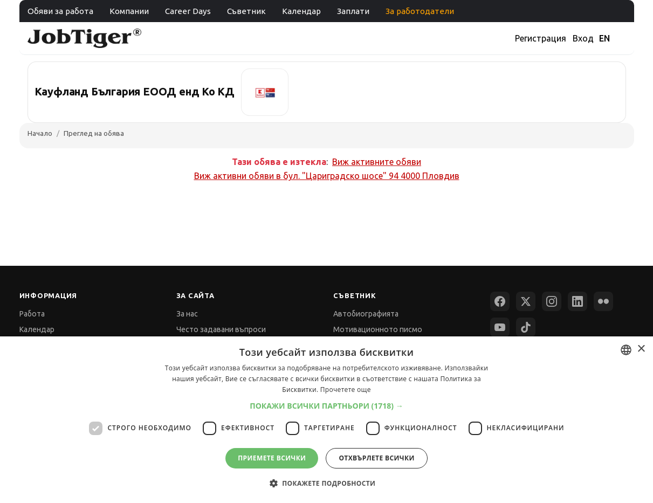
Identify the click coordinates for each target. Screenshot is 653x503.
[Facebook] (500, 301)
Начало (40, 133)
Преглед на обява (94, 133)
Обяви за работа (60, 11)
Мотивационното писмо (377, 329)
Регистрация (540, 38)
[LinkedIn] (577, 301)
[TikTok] (525, 327)
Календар (301, 11)
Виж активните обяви (376, 162)
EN (604, 38)
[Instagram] (551, 301)
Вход (583, 38)
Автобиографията (365, 313)
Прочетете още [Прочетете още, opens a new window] (345, 389)
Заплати (353, 11)
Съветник (246, 11)
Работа (32, 313)
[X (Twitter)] (525, 301)
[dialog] (326, 419)
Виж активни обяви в (326, 176)
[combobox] (626, 349)
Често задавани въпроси (221, 329)
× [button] (641, 349)
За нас (187, 313)
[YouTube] (500, 327)
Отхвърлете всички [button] (376, 458)
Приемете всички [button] (272, 458)
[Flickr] (603, 301)
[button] (326, 405)
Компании (129, 11)
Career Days (188, 11)
